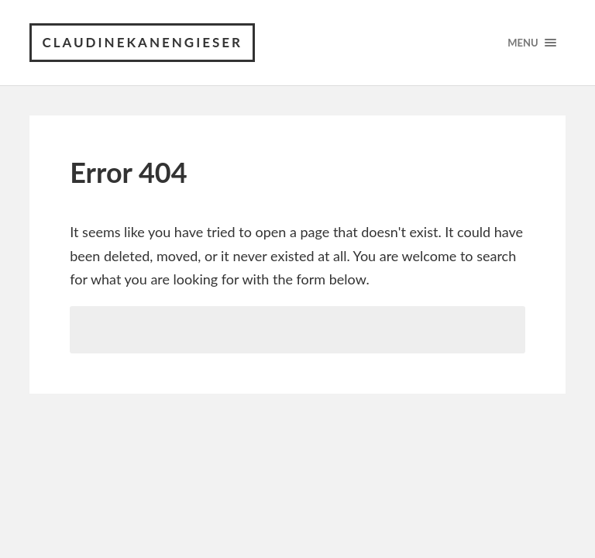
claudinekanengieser (142, 42)
